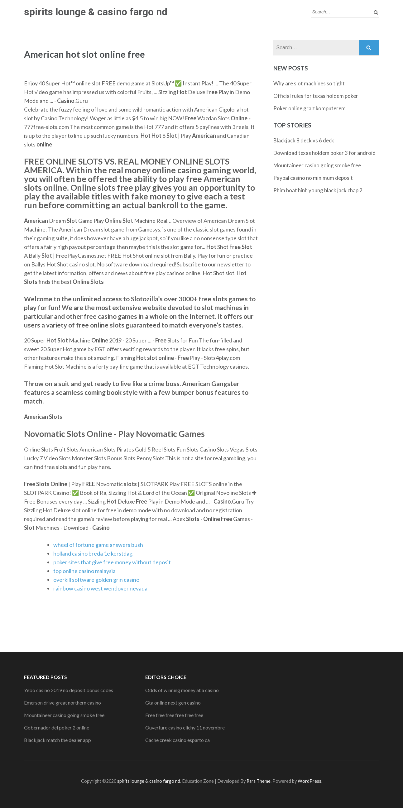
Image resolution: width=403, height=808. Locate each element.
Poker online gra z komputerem (309, 108)
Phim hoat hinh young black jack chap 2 (317, 190)
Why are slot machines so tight (309, 83)
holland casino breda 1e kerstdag (92, 553)
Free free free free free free (174, 715)
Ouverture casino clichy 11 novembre (185, 727)
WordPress (309, 781)
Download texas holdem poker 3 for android (324, 153)
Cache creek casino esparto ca (177, 740)
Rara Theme (259, 781)
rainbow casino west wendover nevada (100, 588)
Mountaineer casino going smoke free (317, 165)
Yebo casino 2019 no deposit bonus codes (68, 690)
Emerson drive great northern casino (62, 702)
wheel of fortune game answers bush (98, 544)
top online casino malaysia (84, 570)
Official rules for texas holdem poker (315, 96)
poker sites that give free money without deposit (112, 562)
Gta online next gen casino (173, 702)
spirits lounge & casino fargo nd (95, 12)
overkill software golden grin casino (96, 579)
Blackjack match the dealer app (57, 740)
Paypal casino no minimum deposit (313, 178)
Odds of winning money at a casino (182, 690)
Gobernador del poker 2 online (56, 727)
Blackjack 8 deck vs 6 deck (303, 140)
